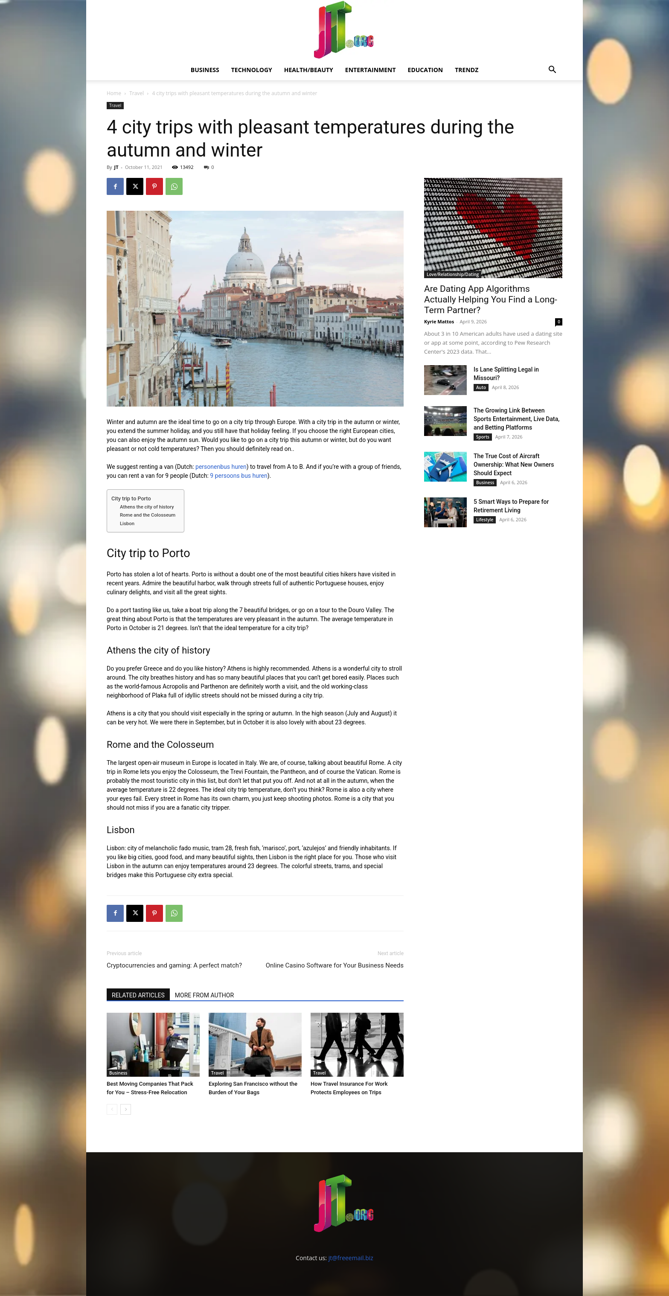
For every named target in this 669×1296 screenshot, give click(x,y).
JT (116, 167)
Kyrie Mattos (439, 321)
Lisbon (127, 523)
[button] (552, 71)
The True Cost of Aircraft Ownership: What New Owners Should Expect (514, 465)
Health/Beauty (308, 70)
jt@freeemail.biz (351, 1258)
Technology (251, 70)
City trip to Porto (131, 498)
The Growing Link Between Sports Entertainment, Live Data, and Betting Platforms (516, 419)
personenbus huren (221, 466)
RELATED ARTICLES (138, 995)
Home (114, 93)
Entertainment (370, 70)
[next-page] (125, 1109)
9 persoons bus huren (238, 475)
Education (425, 70)
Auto (481, 387)
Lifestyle (484, 520)
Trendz (466, 70)
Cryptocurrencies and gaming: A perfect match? (174, 965)
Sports (482, 437)
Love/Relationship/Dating (453, 274)
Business (205, 70)
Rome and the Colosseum (147, 515)
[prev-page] (112, 1109)
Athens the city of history (147, 507)
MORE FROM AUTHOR (204, 995)
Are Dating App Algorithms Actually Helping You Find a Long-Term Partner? (490, 299)
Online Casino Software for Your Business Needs (335, 965)
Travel (136, 93)
